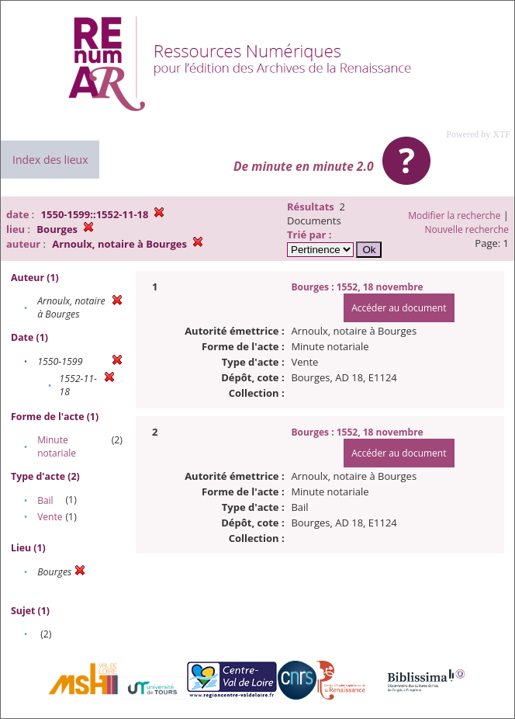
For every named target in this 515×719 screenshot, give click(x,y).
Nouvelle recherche (467, 229)
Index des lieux (50, 159)
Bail (45, 500)
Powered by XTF (478, 134)
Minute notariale (56, 446)
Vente (49, 516)
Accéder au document (398, 307)
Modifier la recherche (454, 215)
